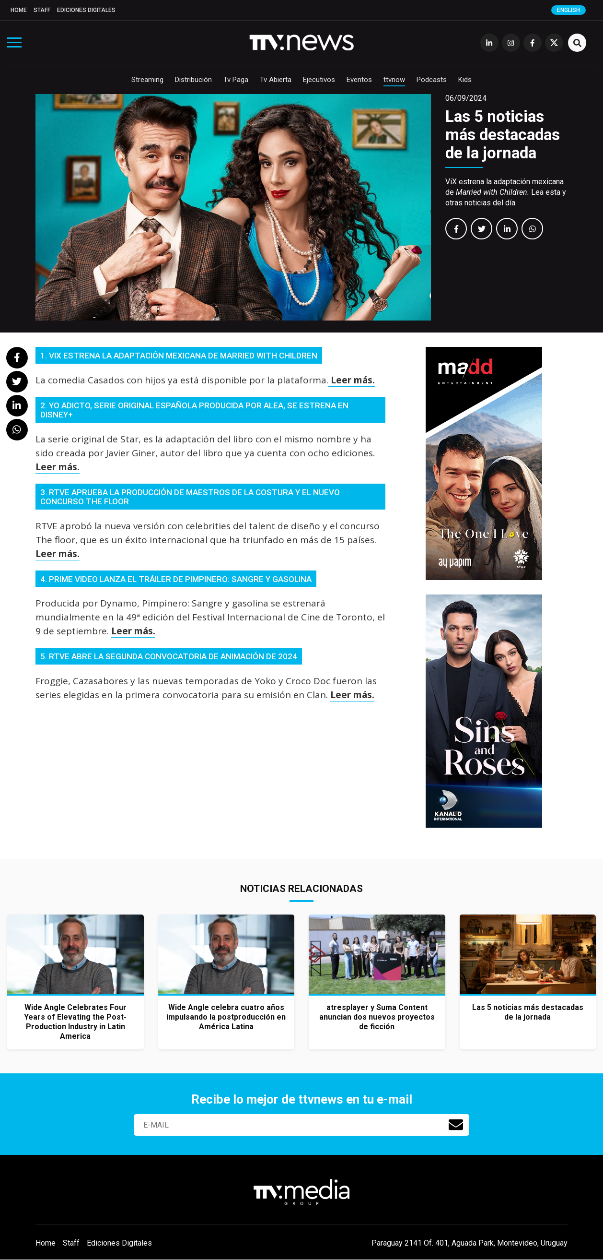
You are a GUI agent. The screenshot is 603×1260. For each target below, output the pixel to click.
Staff (42, 10)
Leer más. (351, 380)
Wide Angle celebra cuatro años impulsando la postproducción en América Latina (226, 1017)
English (568, 10)
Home (19, 10)
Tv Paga (235, 79)
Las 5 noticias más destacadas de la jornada (502, 134)
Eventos (359, 79)
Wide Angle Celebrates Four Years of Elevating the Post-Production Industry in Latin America (75, 1022)
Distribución (193, 79)
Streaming (147, 79)
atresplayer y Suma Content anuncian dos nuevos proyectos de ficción (377, 1017)
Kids (465, 79)
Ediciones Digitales (86, 10)
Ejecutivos (319, 79)
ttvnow (394, 79)
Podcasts (432, 79)
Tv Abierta (275, 79)
